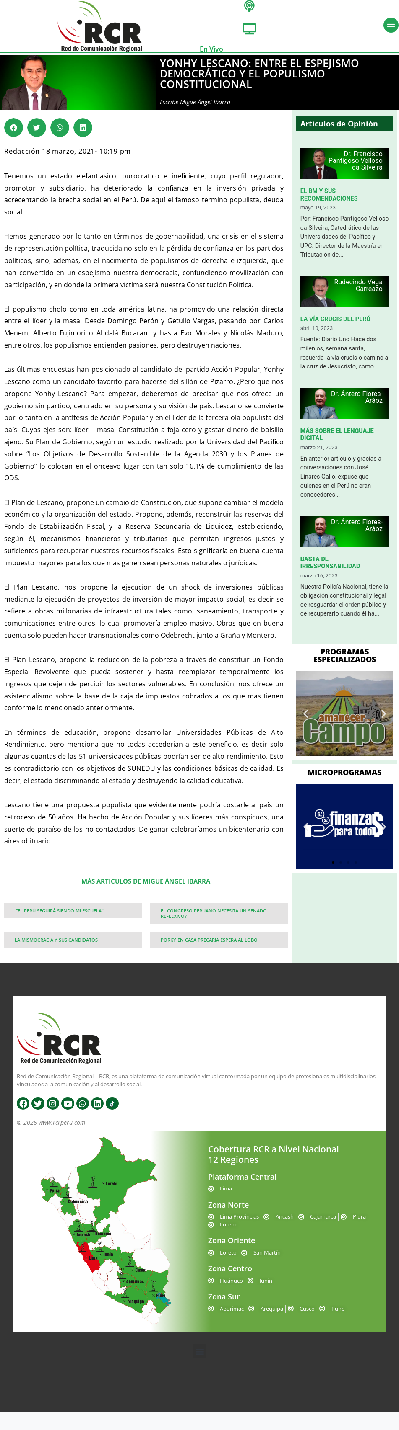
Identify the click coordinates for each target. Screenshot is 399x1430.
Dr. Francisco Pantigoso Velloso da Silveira (356, 168)
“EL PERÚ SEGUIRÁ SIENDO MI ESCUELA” (59, 918)
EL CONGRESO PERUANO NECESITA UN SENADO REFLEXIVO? (214, 921)
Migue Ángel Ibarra (205, 109)
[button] (13, 135)
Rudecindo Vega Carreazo (358, 293)
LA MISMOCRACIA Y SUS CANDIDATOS (56, 947)
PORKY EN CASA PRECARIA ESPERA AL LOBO (209, 947)
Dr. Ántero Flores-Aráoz (357, 405)
